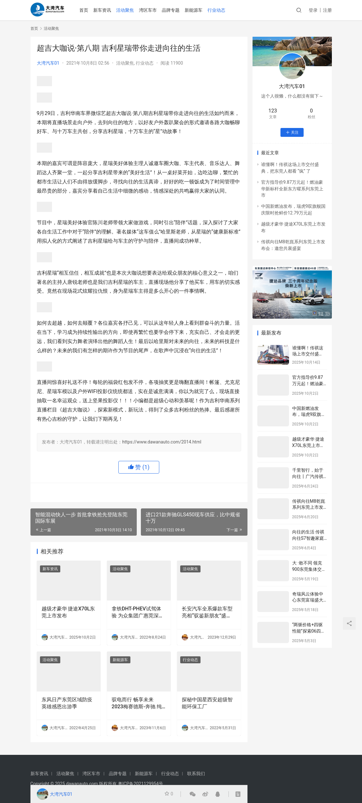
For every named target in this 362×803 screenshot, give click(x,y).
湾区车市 (152, 10)
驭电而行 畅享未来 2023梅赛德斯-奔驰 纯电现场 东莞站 (137, 704)
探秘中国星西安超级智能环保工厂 (207, 703)
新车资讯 (106, 10)
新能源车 (198, 10)
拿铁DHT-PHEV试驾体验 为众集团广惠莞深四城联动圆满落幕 (138, 613)
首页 (88, 10)
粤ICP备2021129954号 (140, 783)
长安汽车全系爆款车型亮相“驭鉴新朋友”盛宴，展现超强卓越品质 (207, 613)
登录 (313, 10)
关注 (292, 132)
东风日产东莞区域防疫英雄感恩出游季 (67, 703)
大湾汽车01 (48, 63)
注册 (327, 10)
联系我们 (196, 773)
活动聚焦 (129, 10)
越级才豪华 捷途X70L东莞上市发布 (68, 612)
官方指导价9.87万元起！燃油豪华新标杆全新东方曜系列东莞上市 (292, 189)
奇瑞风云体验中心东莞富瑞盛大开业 (307, 600)
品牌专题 (175, 10)
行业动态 (221, 10)
